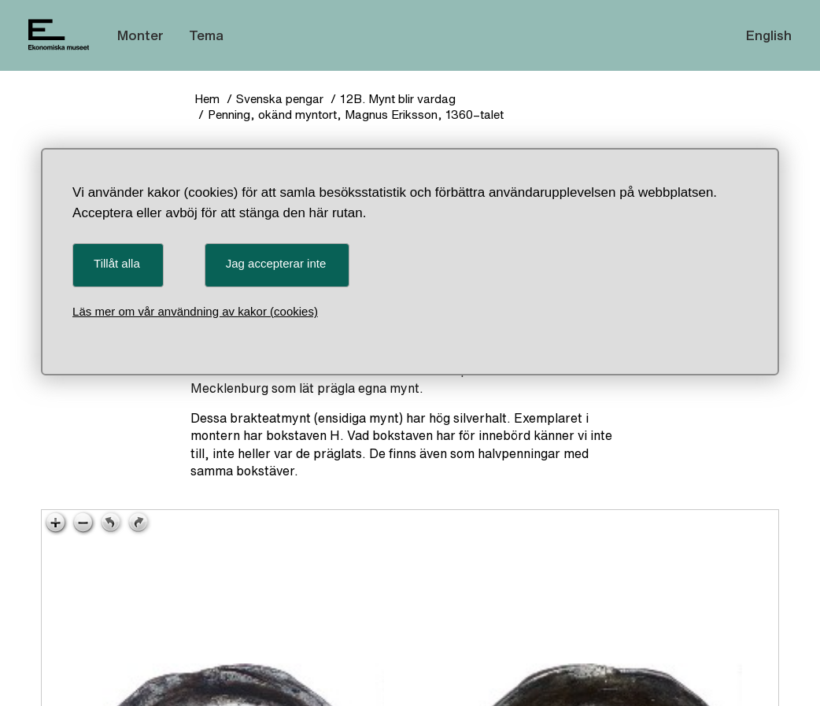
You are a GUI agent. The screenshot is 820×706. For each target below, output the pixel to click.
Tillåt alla (117, 263)
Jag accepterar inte (276, 263)
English (769, 35)
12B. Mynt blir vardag (398, 99)
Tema (206, 35)
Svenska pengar (279, 99)
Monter (140, 35)
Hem (207, 99)
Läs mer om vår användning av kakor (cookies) (195, 311)
